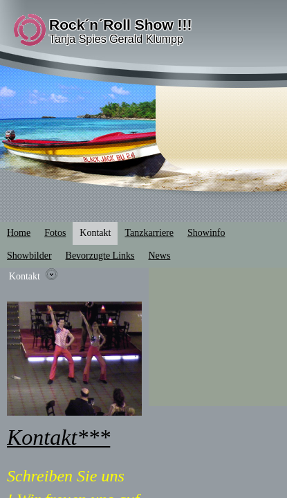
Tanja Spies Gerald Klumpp (116, 39)
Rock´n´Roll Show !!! (120, 25)
